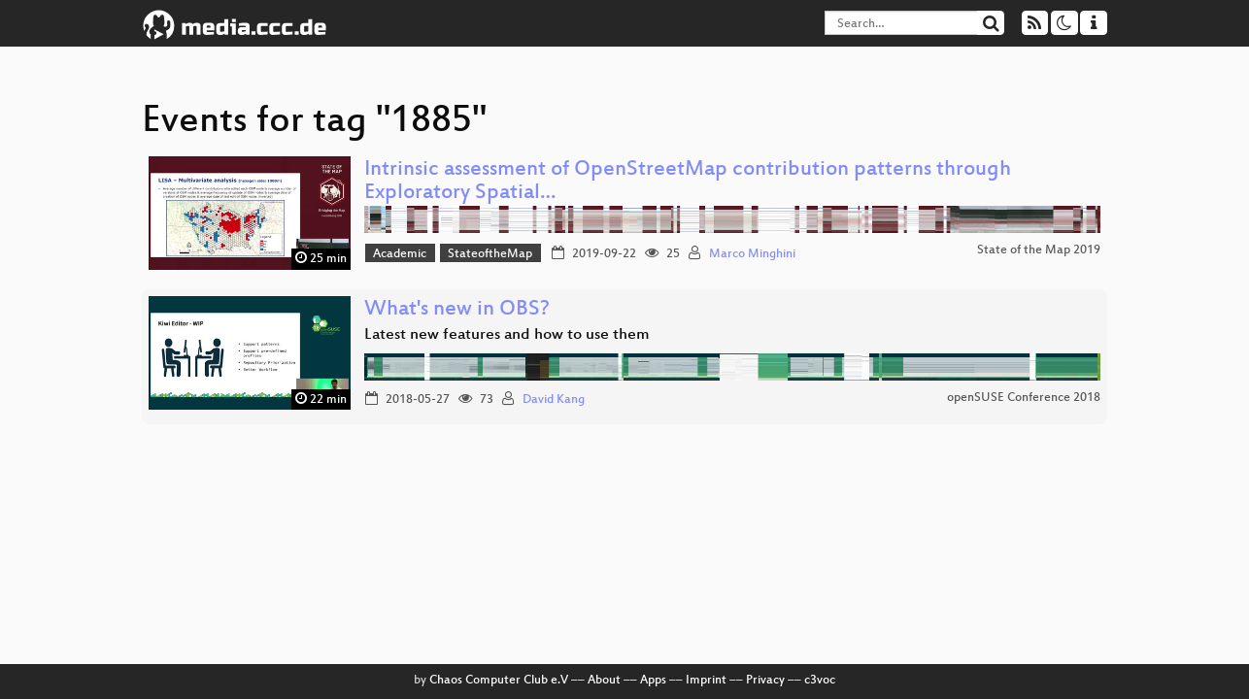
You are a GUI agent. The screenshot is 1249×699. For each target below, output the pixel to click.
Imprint (706, 680)
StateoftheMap (490, 254)
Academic (399, 254)
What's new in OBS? (457, 310)
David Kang (554, 400)
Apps (653, 680)
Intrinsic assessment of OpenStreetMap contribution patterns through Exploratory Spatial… (687, 182)
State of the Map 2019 (1038, 250)
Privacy (765, 680)
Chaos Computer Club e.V (498, 680)
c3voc (819, 680)
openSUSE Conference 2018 (1023, 398)
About (604, 680)
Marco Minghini (752, 254)
